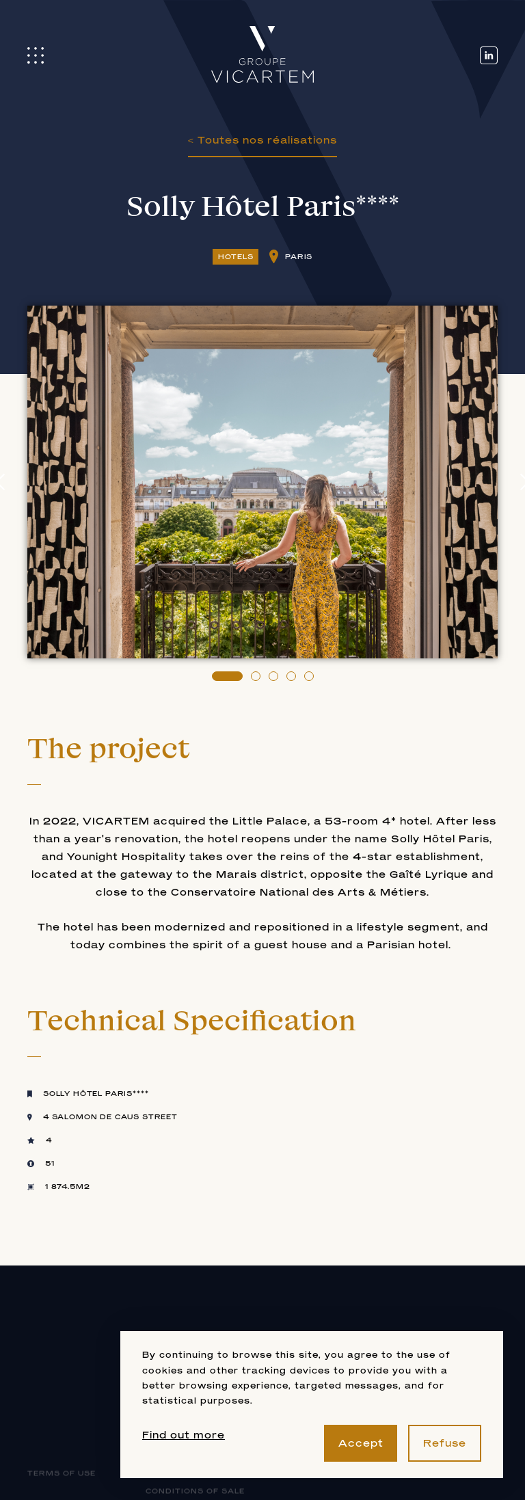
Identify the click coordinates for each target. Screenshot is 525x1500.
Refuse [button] (444, 1443)
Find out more (183, 1435)
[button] (227, 676)
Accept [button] (360, 1443)
